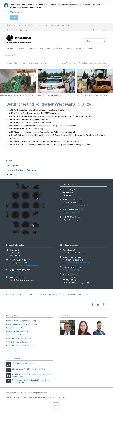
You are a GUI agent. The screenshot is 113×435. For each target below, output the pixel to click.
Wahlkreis (58, 49)
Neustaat (79, 49)
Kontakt (62, 397)
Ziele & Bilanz (44, 49)
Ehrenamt (11, 174)
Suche (8, 397)
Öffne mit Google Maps (72, 212)
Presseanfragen (99, 30)
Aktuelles (9, 49)
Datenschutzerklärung (37, 397)
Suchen (104, 41)
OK (14, 17)
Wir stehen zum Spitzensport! (23, 363)
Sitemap (16, 397)
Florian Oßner (66, 63)
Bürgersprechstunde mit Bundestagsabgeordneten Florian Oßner (32, 375)
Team (90, 49)
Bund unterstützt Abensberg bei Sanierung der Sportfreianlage (30, 381)
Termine (21, 49)
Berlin (69, 49)
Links (24, 397)
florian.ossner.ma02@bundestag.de (79, 263)
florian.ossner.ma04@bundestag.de (25, 265)
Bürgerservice (10, 55)
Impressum (52, 397)
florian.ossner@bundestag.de (76, 205)
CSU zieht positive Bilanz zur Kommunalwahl (29, 369)
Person (31, 49)
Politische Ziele (13, 165)
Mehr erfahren (16, 12)
